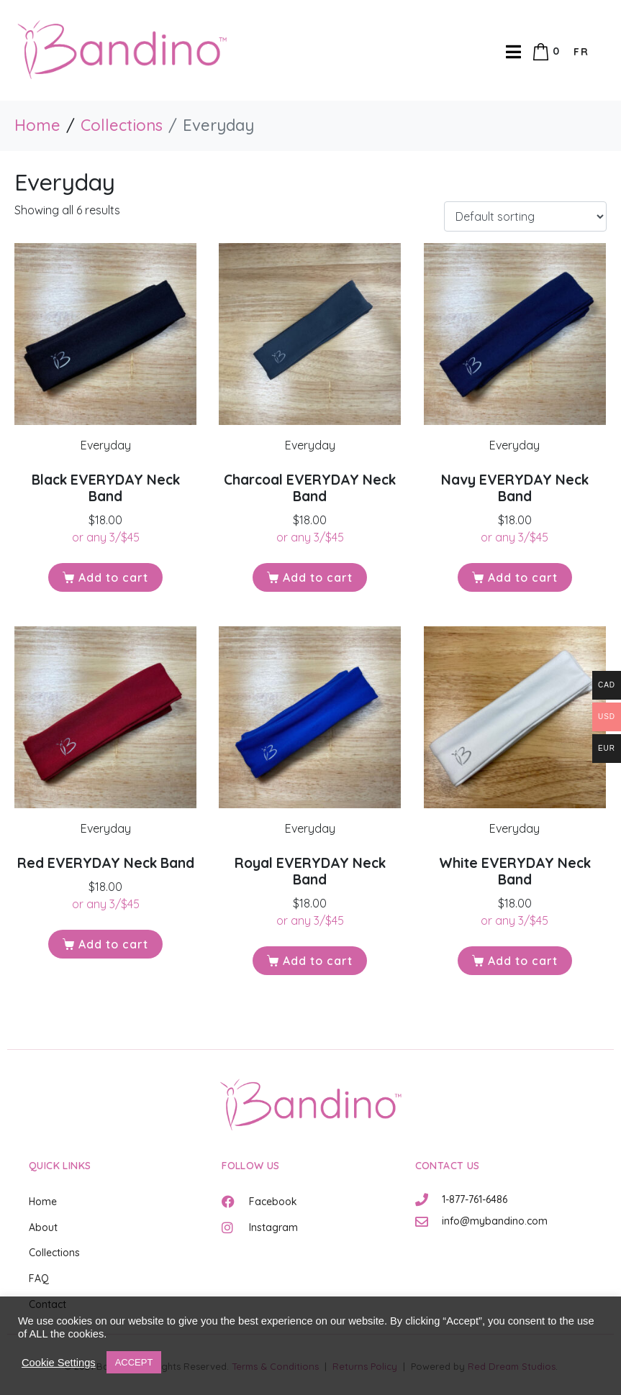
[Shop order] (525, 216)
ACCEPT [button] (134, 1362)
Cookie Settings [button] (59, 1362)
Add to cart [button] (113, 577)
